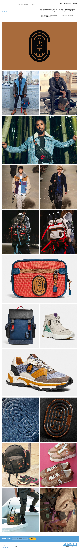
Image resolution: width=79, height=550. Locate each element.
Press (16, 546)
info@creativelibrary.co (7, 545)
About (65, 3)
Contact (75, 3)
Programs (69, 3)
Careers (16, 545)
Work (61, 3)
